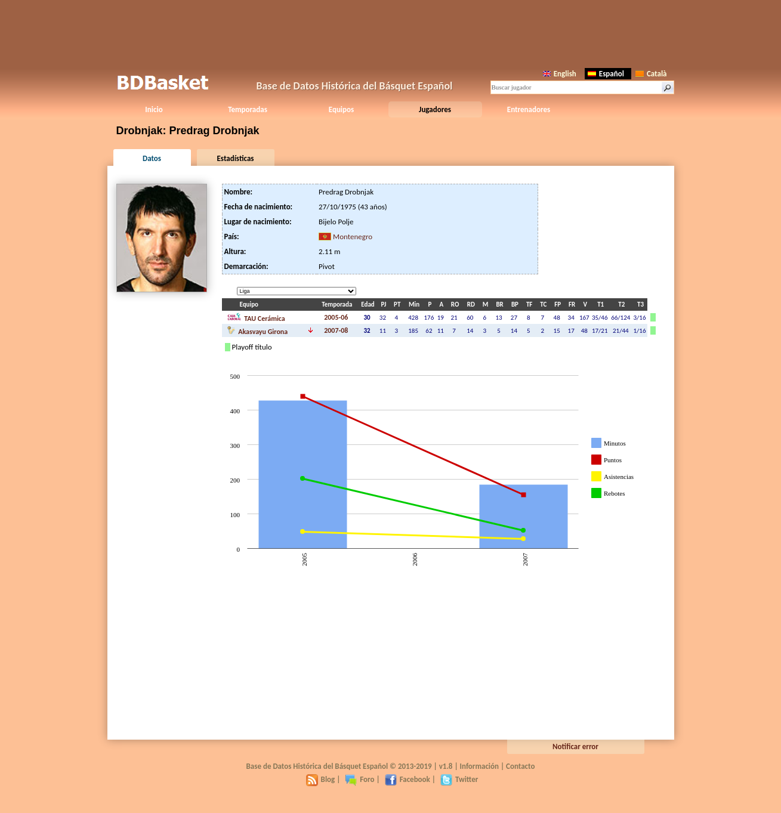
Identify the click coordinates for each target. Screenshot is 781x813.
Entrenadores (528, 109)
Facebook (407, 779)
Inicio (153, 109)
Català (651, 73)
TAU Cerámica (256, 317)
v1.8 (446, 766)
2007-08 (336, 330)
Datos (152, 158)
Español (606, 73)
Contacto (520, 766)
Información (479, 766)
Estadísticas (235, 158)
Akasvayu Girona (257, 330)
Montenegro (352, 236)
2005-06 (336, 317)
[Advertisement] (391, 33)
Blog (320, 779)
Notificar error (575, 746)
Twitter (459, 779)
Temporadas (247, 109)
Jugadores (435, 109)
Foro (359, 779)
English (559, 73)
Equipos (341, 109)
